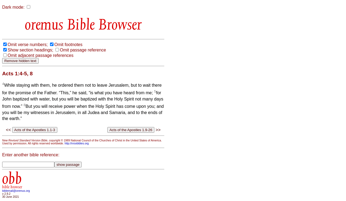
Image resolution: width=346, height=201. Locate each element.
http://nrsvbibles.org (77, 143)
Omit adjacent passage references (41, 55)
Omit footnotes (68, 44)
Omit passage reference (83, 50)
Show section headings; (30, 50)
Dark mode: (13, 7)
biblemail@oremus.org (16, 190)
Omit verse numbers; (28, 44)
